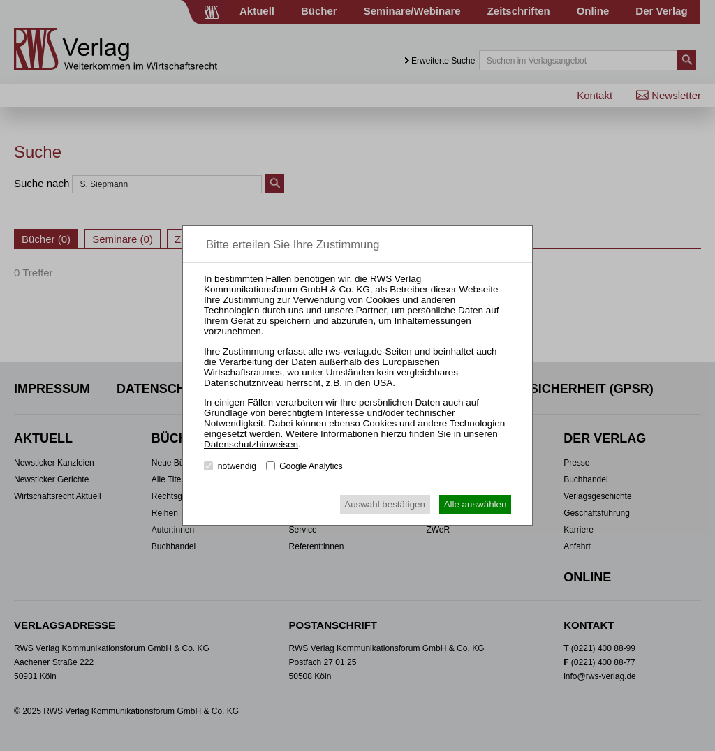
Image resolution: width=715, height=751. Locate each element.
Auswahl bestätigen (384, 504)
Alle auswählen (475, 504)
